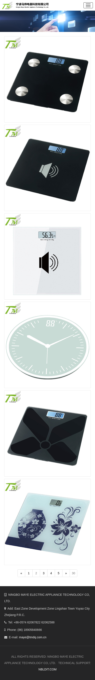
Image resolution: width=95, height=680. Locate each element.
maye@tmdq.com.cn (32, 637)
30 (74, 573)
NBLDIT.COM (48, 669)
